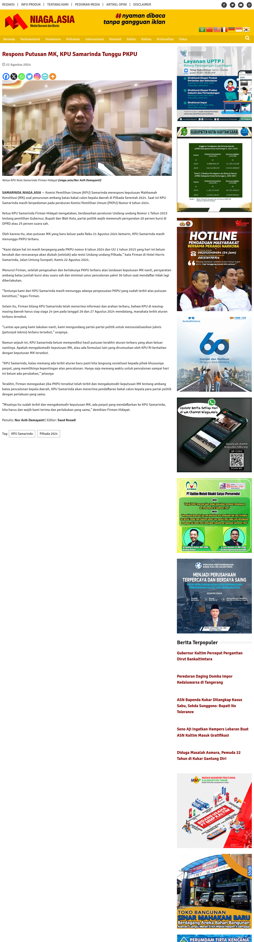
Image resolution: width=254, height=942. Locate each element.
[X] (13, 76)
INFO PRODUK (31, 4)
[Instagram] (37, 76)
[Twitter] (29, 76)
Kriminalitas (165, 39)
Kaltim (131, 39)
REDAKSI (8, 4)
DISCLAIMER (142, 4)
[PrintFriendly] (44, 76)
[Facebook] (6, 76)
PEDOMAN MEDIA (87, 4)
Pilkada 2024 (49, 434)
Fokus (183, 39)
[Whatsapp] (21, 76)
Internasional (94, 39)
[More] (52, 76)
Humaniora (53, 39)
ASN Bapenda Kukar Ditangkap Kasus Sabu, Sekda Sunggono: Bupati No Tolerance (209, 705)
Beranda (9, 39)
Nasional (115, 39)
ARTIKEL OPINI (116, 4)
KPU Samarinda (22, 434)
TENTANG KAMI (58, 4)
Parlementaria (30, 39)
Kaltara (146, 39)
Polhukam (73, 39)
